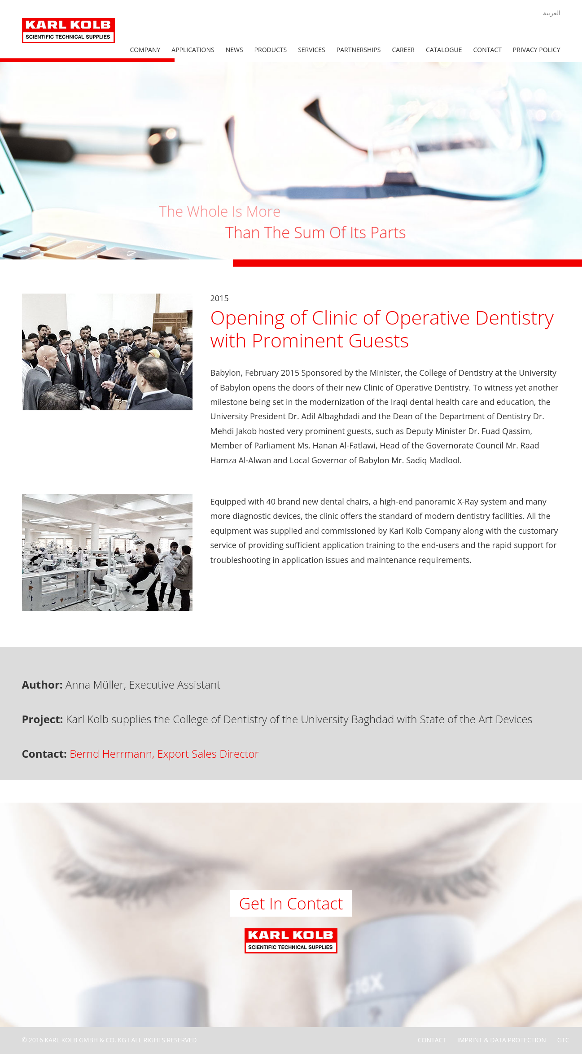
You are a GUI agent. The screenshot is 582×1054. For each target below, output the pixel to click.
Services (311, 49)
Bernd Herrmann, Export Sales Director (164, 753)
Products (270, 49)
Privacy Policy (536, 49)
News (234, 49)
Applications (192, 49)
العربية (551, 13)
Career (403, 49)
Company (145, 49)
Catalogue (444, 49)
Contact (487, 49)
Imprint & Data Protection (501, 1040)
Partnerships (359, 49)
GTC (563, 1040)
